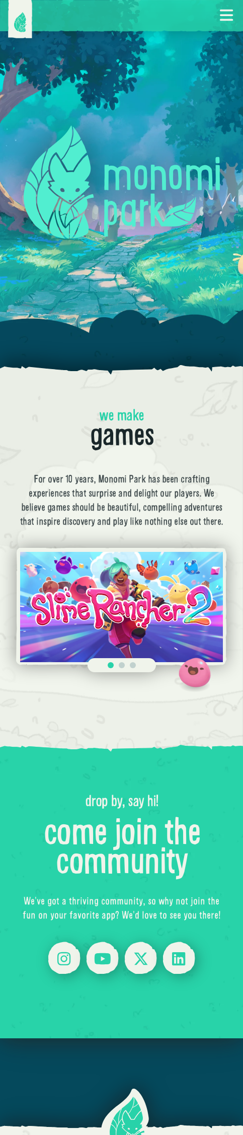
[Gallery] (121, 607)
